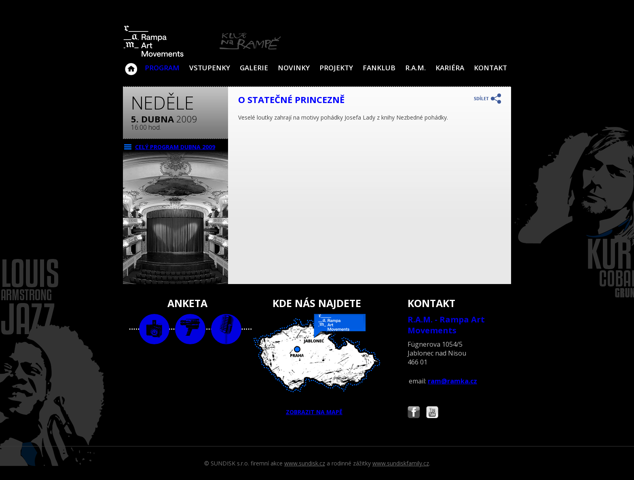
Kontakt (490, 67)
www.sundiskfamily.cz (400, 463)
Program (162, 67)
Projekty (336, 67)
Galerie (254, 67)
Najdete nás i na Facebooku (414, 413)
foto (154, 329)
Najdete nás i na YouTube (432, 413)
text (226, 329)
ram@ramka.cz (452, 381)
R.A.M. (415, 67)
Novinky (294, 67)
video (190, 329)
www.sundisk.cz (304, 463)
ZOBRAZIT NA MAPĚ (317, 365)
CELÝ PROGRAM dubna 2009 (175, 147)
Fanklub (379, 67)
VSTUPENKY (209, 67)
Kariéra (449, 67)
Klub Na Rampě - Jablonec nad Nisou (131, 65)
